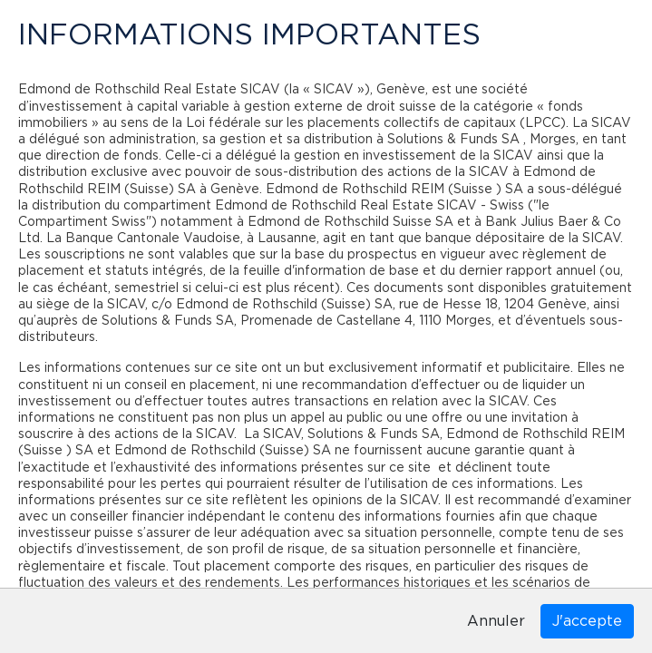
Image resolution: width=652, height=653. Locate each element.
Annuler (496, 621)
